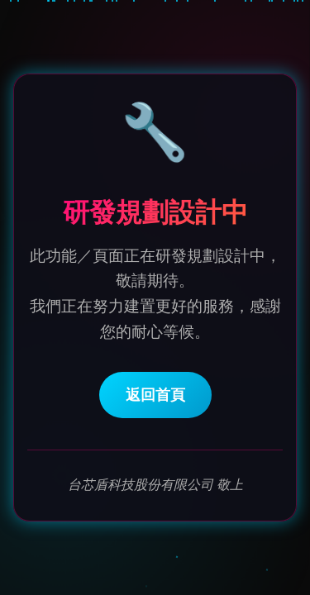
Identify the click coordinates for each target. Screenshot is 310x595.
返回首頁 (155, 396)
